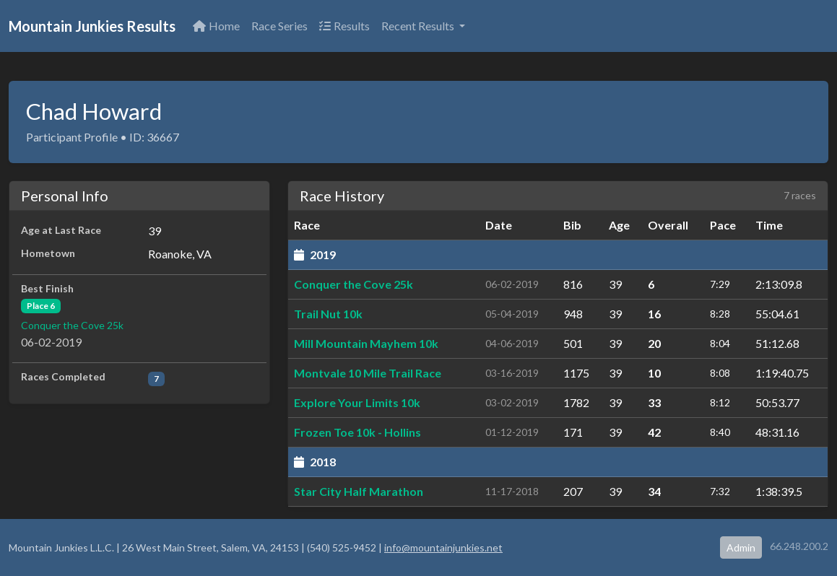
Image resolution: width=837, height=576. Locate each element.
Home (216, 25)
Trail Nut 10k (328, 313)
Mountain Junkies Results (92, 26)
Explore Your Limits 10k (357, 402)
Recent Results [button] (418, 25)
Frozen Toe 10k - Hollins (357, 432)
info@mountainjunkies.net (443, 547)
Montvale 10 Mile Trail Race (367, 373)
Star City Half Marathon (358, 491)
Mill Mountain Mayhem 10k (366, 343)
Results (344, 25)
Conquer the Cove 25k (72, 325)
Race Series (279, 25)
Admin (741, 547)
